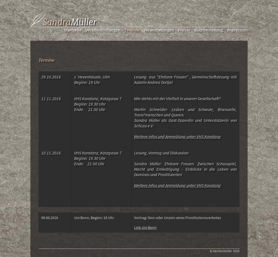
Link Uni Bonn (145, 227)
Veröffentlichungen (103, 30)
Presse (184, 30)
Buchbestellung (208, 30)
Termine (132, 30)
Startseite (72, 30)
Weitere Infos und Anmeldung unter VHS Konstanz (177, 136)
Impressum (237, 30)
